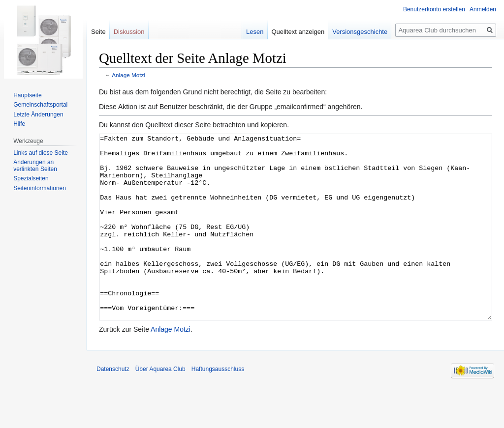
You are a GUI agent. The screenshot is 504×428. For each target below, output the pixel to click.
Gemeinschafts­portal (40, 104)
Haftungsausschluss (217, 405)
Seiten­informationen (39, 188)
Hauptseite (27, 95)
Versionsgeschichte (359, 31)
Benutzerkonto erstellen (434, 9)
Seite (98, 31)
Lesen (254, 31)
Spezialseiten (30, 178)
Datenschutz (112, 405)
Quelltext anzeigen (298, 31)
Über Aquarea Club (160, 405)
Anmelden (483, 9)
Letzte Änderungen (38, 114)
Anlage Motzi (128, 75)
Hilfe (19, 123)
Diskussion (129, 31)
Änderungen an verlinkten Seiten (35, 165)
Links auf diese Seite (40, 152)
